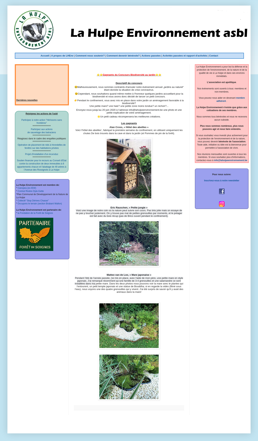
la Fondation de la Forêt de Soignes (35, 213)
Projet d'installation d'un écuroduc (41, 154)
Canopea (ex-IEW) (26, 188)
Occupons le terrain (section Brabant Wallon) (39, 203)
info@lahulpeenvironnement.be (230, 160)
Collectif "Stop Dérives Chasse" (33, 200)
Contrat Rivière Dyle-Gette (30, 191)
